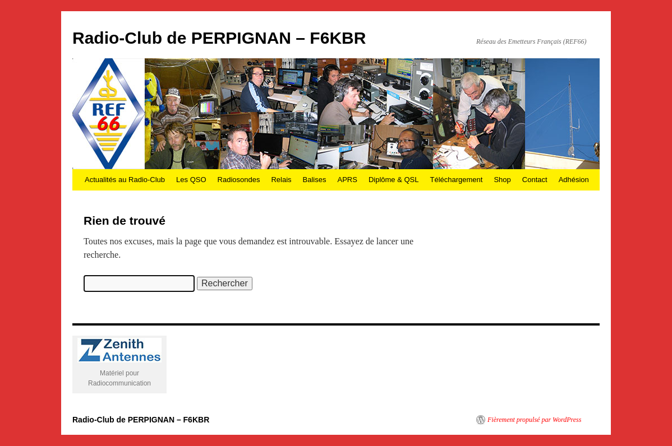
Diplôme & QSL (394, 179)
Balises (314, 179)
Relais (281, 179)
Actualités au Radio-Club (125, 179)
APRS (347, 179)
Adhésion (574, 179)
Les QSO (191, 179)
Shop (502, 179)
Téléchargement (456, 179)
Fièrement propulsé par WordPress (534, 420)
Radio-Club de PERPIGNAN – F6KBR (219, 38)
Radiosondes (239, 179)
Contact (534, 179)
